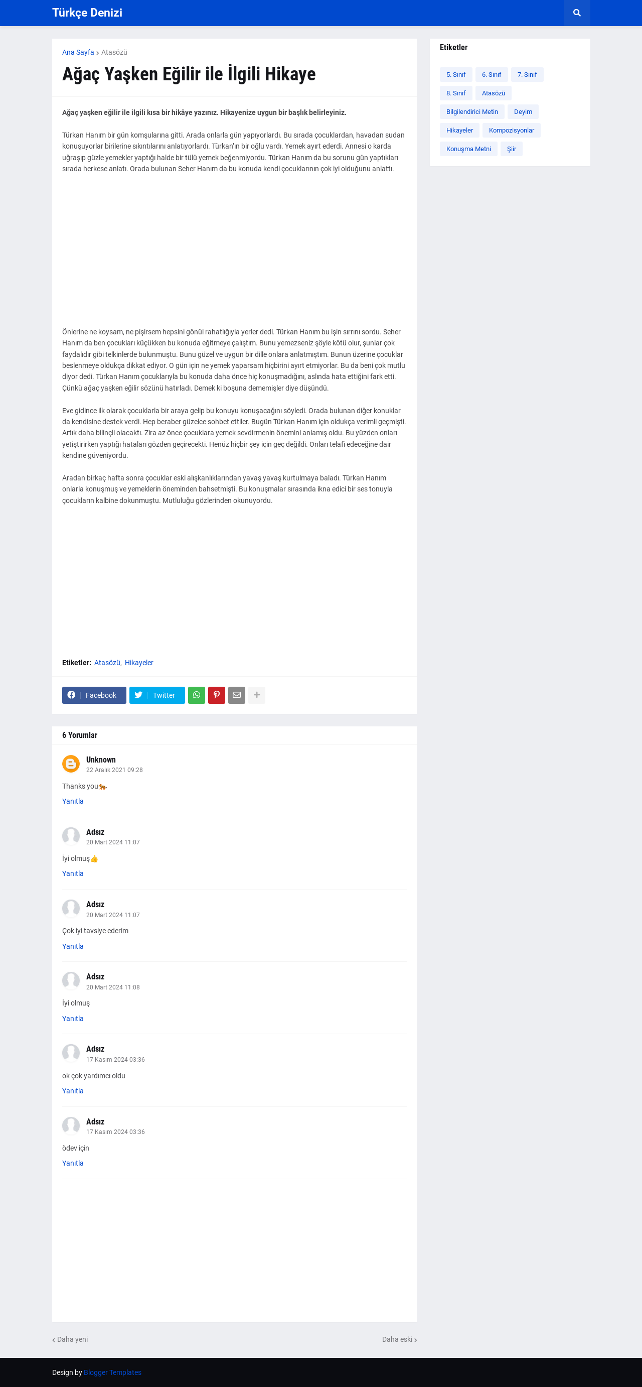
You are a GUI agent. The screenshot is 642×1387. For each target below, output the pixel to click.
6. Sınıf (492, 74)
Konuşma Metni (468, 149)
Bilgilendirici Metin (472, 111)
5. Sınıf (456, 74)
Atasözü (114, 52)
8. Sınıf (456, 93)
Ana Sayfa (78, 52)
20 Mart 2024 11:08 (113, 987)
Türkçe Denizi (87, 13)
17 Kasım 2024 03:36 (115, 1059)
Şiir (511, 149)
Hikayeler (139, 662)
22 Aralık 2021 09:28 (114, 770)
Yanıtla (73, 801)
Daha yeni (72, 1339)
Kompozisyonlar (511, 130)
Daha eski (397, 1339)
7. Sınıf (527, 74)
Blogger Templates (112, 1372)
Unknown (101, 760)
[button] (577, 13)
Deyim (523, 111)
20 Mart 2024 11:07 (113, 842)
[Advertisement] (234, 256)
